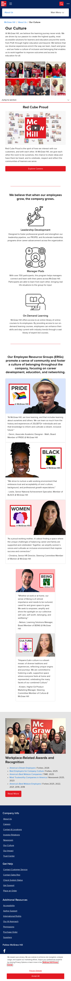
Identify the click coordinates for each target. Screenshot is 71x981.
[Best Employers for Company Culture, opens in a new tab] (27, 771)
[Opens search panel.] (61, 4)
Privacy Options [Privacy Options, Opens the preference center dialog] (35, 971)
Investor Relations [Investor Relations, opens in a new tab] (11, 835)
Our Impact (8, 851)
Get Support (8, 885)
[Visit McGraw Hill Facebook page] (4, 951)
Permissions (8, 927)
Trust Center (9, 856)
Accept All (35, 976)
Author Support (10, 911)
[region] (35, 967)
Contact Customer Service (15, 869)
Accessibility (9, 906)
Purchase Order (10, 932)
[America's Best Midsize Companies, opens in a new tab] (26, 774)
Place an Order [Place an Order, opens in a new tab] (10, 891)
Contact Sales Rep (11, 875)
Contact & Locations (12, 829)
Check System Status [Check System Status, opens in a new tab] (13, 880)
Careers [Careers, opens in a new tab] (6, 824)
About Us (9, 12)
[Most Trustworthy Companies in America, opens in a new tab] (28, 777)
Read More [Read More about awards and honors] (13, 794)
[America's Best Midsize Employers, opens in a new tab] (25, 784)
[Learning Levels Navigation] (10, 4)
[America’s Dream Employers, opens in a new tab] (22, 768)
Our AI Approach (10, 921)
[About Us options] (57, 12)
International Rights (12, 916)
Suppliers (7, 937)
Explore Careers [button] (35, 169)
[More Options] (68, 4)
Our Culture (8, 845)
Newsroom (8, 840)
